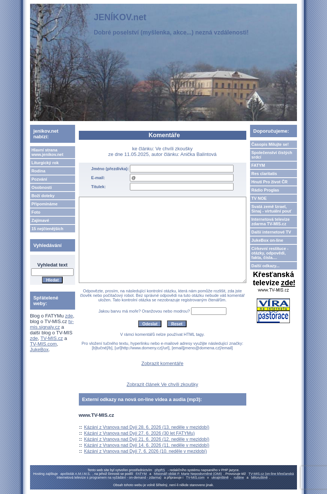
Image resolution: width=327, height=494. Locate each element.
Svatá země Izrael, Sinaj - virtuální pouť (272, 208)
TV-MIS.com (43, 344)
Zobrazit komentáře (163, 363)
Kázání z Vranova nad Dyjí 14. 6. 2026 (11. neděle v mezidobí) (146, 445)
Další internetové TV (271, 232)
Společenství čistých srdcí (272, 154)
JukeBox (39, 349)
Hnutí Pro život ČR (270, 182)
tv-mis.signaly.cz (52, 324)
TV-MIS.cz (52, 338)
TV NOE (259, 198)
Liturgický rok (45, 162)
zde (69, 316)
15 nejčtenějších (47, 228)
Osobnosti (42, 187)
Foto (36, 212)
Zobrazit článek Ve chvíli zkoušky (162, 384)
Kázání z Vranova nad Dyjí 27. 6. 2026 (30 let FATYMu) (139, 433)
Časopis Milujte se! (270, 144)
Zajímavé (40, 220)
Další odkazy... (266, 265)
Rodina (38, 171)
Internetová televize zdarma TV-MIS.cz (271, 221)
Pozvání (39, 179)
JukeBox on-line (267, 240)
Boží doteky (43, 195)
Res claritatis (264, 173)
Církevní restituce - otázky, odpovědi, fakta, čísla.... (270, 253)
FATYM (258, 165)
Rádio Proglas (265, 190)
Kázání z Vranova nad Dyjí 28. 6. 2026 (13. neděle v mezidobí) (146, 427)
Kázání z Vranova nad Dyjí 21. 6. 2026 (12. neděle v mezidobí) (146, 439)
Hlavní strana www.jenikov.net (47, 152)
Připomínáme (45, 204)
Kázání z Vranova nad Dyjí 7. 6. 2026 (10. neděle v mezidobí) (145, 451)
